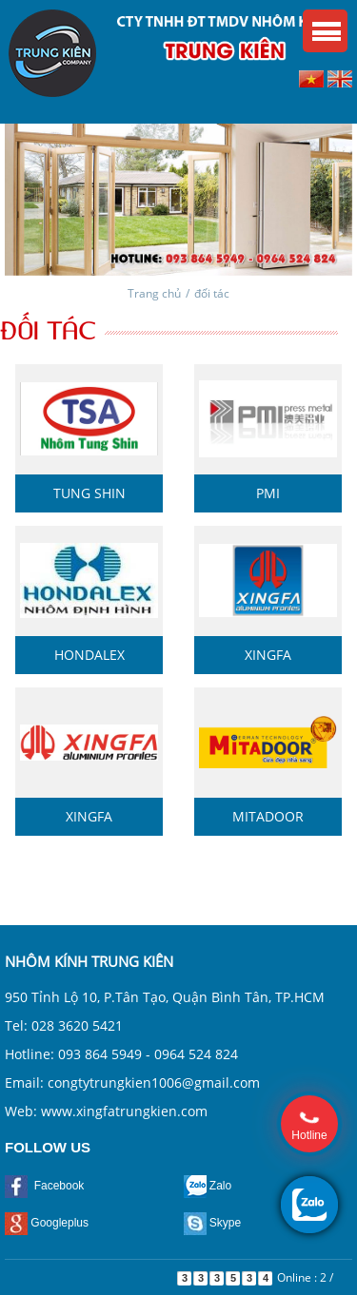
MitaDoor (268, 816)
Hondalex (89, 655)
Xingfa (268, 655)
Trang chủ (154, 293)
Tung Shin (89, 493)
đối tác (211, 293)
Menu (325, 31)
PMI (268, 493)
